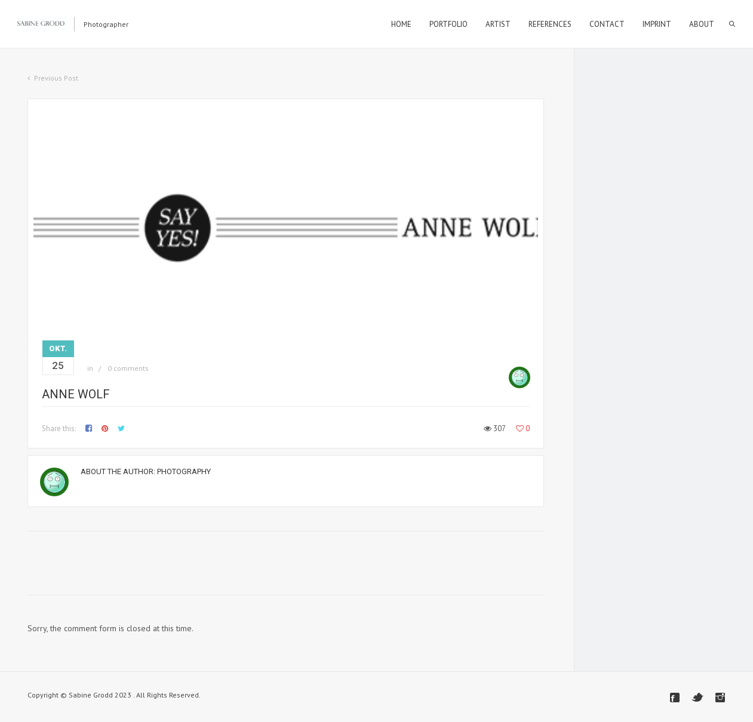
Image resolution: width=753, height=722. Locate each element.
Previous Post (56, 77)
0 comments (128, 368)
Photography (184, 471)
